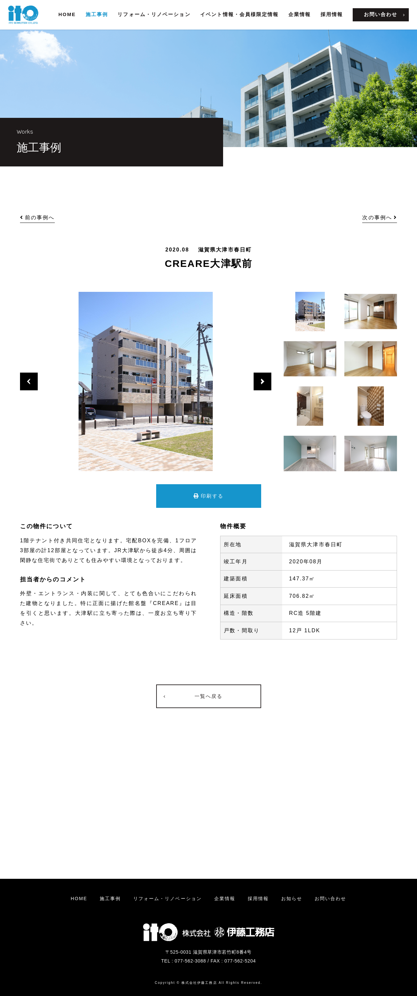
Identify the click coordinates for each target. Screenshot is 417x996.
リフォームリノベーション (167, 898)
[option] (146, 381)
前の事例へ (37, 217)
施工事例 (97, 14)
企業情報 (299, 14)
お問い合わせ (381, 14)
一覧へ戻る (209, 696)
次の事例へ (379, 217)
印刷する (208, 496)
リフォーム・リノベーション (153, 14)
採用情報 (332, 14)
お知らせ (291, 898)
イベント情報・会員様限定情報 (239, 14)
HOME (67, 14)
